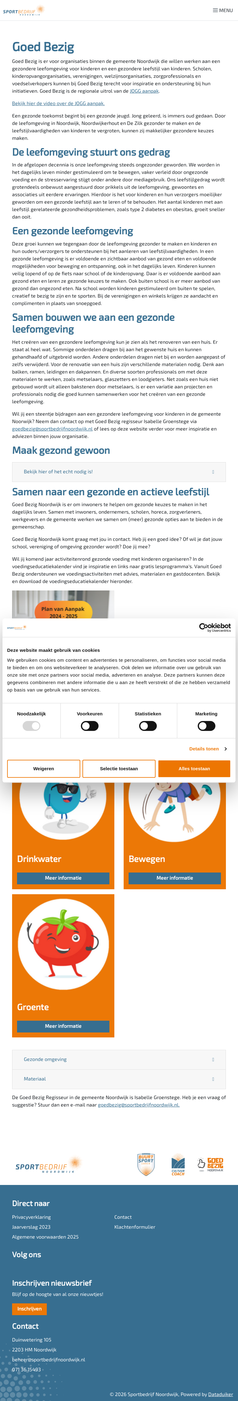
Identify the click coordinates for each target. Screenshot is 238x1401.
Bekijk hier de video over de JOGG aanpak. (58, 103)
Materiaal (35, 1079)
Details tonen (204, 748)
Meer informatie (63, 878)
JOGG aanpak (144, 91)
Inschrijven (29, 1309)
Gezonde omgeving (45, 1059)
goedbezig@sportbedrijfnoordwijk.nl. (139, 1105)
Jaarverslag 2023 (31, 1227)
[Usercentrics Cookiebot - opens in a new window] (204, 627)
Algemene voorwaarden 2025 (45, 1237)
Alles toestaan (194, 768)
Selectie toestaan (119, 768)
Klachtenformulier (134, 1227)
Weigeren (43, 768)
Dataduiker (220, 1394)
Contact (123, 1217)
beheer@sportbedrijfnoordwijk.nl (48, 1360)
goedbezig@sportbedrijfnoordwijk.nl (52, 429)
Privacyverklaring (31, 1217)
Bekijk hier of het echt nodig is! (58, 472)
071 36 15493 (26, 1370)
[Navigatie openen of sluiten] (224, 10)
